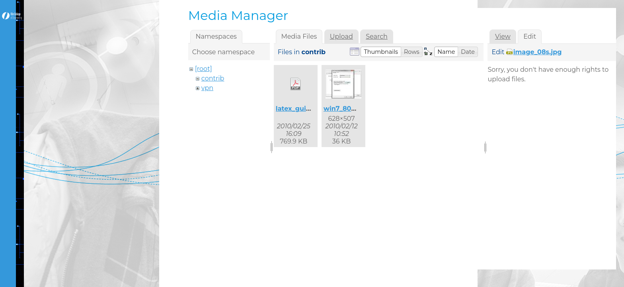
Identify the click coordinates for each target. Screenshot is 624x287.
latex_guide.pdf (302, 108)
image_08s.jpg (537, 52)
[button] (381, 52)
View (503, 36)
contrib (212, 78)
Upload (341, 36)
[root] (203, 69)
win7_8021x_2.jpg (352, 108)
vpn (207, 88)
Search (377, 36)
